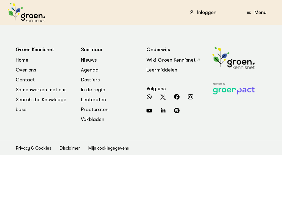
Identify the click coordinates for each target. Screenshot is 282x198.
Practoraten (95, 109)
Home (22, 60)
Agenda (90, 70)
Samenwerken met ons (41, 89)
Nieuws (89, 60)
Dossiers (90, 79)
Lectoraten (93, 99)
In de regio (93, 89)
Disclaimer (69, 148)
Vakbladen (92, 119)
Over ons (26, 70)
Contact (25, 79)
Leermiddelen (162, 70)
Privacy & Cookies (33, 148)
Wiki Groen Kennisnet (171, 60)
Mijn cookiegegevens (108, 148)
